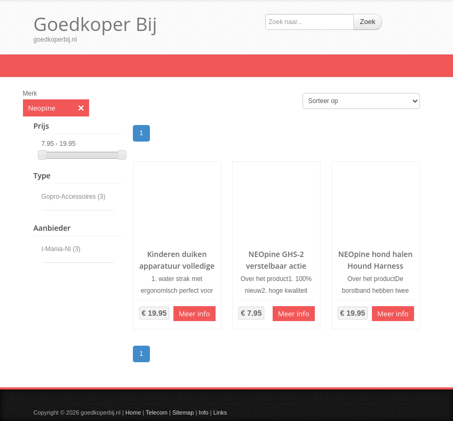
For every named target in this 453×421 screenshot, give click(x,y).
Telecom (157, 412)
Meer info (194, 313)
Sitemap (183, 412)
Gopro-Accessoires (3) (74, 196)
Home (133, 412)
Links (220, 412)
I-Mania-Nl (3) (61, 249)
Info (203, 412)
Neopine (56, 108)
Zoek (368, 22)
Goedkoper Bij (95, 23)
